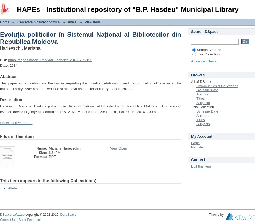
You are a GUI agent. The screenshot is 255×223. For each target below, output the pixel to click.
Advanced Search (205, 61)
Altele (72, 22)
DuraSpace (68, 215)
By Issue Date (207, 90)
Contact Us (8, 220)
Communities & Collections (217, 86)
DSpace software (12, 215)
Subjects (203, 103)
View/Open (118, 148)
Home (4, 22)
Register (197, 147)
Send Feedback (30, 220)
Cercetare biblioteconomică (38, 22)
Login (250, 7)
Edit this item (201, 166)
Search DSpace (206, 50)
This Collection (206, 54)
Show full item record (16, 123)
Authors (202, 94)
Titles (200, 98)
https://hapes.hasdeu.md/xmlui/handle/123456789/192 (50, 60)
